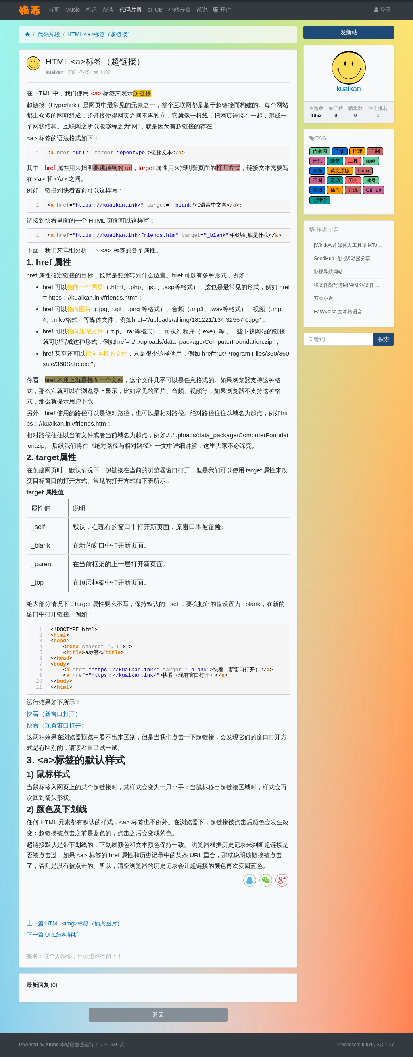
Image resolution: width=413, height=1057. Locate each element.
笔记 (91, 9)
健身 (371, 180)
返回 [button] (158, 1014)
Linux (363, 171)
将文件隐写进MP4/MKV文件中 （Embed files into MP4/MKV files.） (350, 285)
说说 (202, 9)
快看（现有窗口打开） (57, 725)
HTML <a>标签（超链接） (100, 34)
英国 (317, 180)
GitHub (373, 190)
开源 (353, 190)
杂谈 (108, 9)
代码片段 (130, 9)
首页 (54, 9)
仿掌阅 (320, 151)
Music (72, 9)
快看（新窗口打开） (54, 713)
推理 (357, 151)
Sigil (339, 151)
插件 (335, 190)
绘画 (371, 161)
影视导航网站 (328, 272)
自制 (375, 151)
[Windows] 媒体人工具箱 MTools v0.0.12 (350, 245)
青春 (317, 171)
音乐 (317, 161)
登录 (382, 9)
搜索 (384, 339)
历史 (353, 180)
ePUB (155, 9)
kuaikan (54, 72)
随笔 (335, 161)
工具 (353, 161)
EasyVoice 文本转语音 (338, 311)
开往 (222, 9)
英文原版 (340, 171)
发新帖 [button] (348, 32)
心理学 (320, 200)
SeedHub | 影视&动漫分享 (342, 258)
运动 (335, 180)
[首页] (27, 34)
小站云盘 (179, 9)
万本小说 (323, 298)
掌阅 (317, 190)
